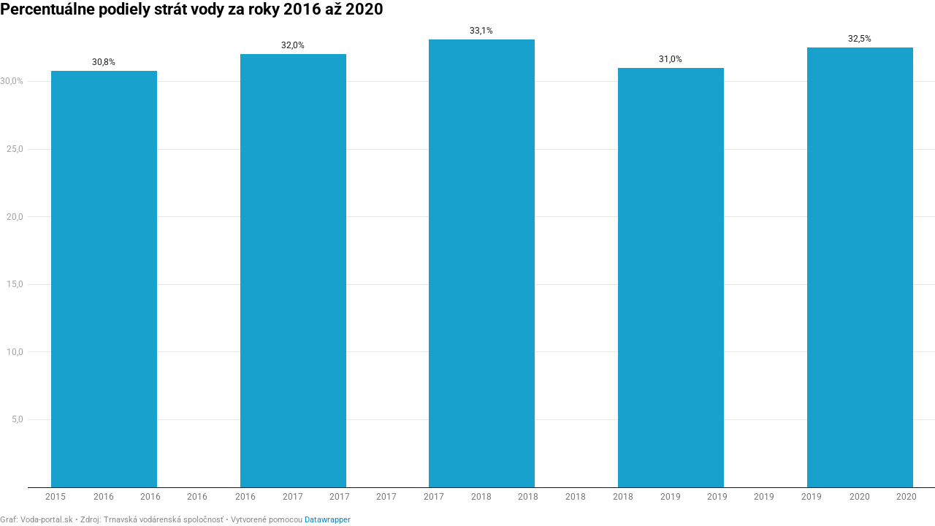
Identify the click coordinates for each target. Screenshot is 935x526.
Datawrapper (328, 520)
